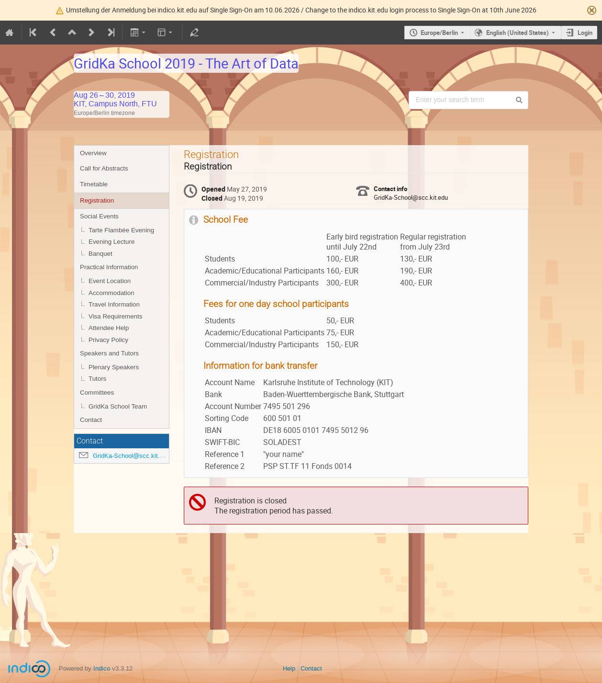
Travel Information (114, 304)
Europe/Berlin (439, 32)
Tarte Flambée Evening (121, 230)
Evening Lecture (111, 241)
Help (289, 668)
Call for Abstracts (104, 168)
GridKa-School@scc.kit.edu (131, 456)
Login (585, 32)
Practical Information (109, 267)
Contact (91, 419)
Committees (97, 392)
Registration (97, 200)
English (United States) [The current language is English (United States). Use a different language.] (517, 32)
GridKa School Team (118, 406)
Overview (93, 153)
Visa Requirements (115, 316)
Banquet (100, 253)
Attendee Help (109, 327)
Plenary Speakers (114, 367)
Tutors (97, 378)
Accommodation (111, 292)
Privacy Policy (108, 339)
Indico (101, 668)
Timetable (94, 184)
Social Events (99, 216)
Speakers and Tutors (109, 353)
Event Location (110, 281)
